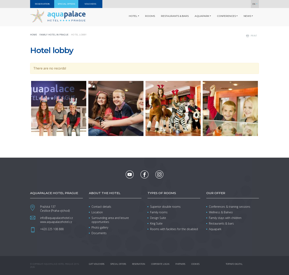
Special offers (118, 263)
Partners (180, 263)
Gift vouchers (96, 263)
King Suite (156, 223)
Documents (99, 233)
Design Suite (158, 218)
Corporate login (160, 263)
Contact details (101, 207)
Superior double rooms (165, 207)
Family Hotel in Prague (54, 34)
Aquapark (215, 229)
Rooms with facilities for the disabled (174, 229)
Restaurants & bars (221, 223)
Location (97, 212)
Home (33, 34)
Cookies (195, 263)
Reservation (138, 263)
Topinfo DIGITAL (234, 263)
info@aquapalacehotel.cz (56, 218)
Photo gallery (100, 227)
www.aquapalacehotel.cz (56, 222)
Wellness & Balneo (221, 212)
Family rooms (159, 212)
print (254, 35)
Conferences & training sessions (229, 207)
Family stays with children (225, 218)
